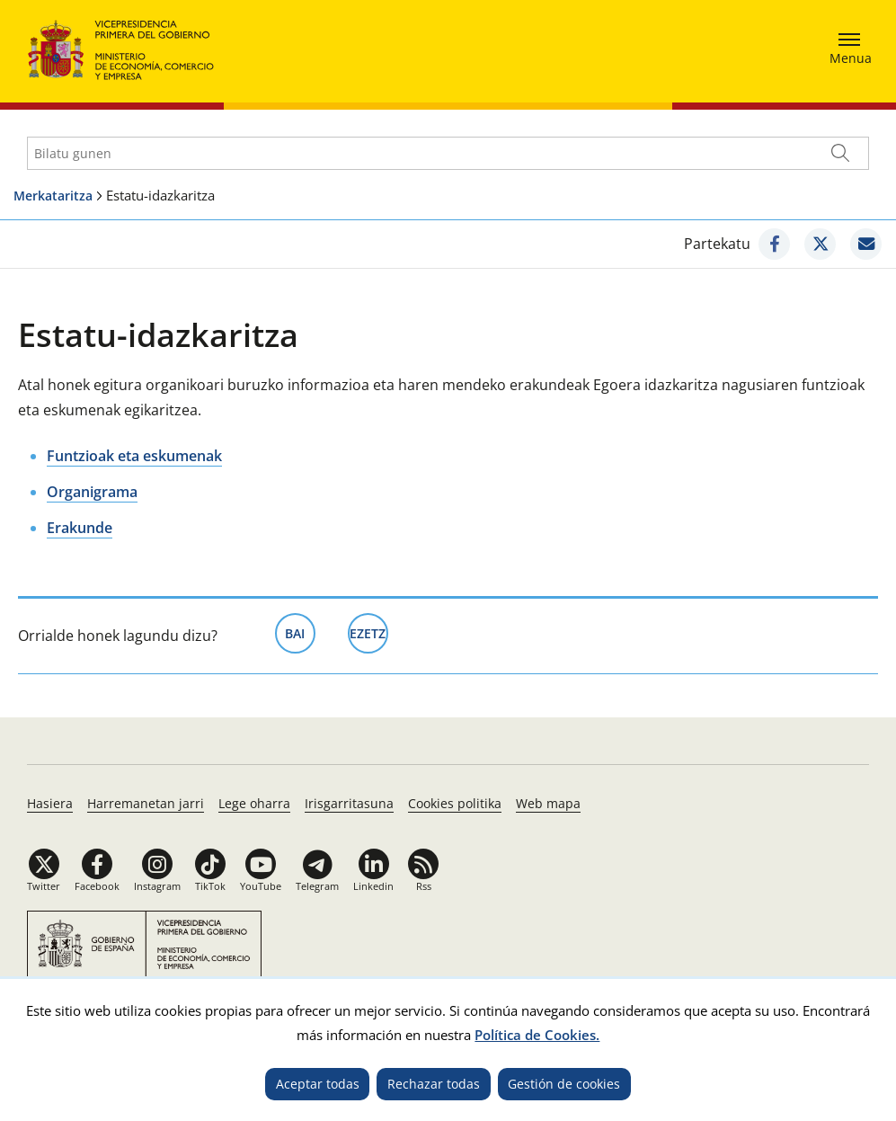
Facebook (97, 886)
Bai (300, 632)
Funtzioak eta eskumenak (134, 456)
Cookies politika (454, 803)
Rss (423, 886)
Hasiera (50, 803)
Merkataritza (53, 195)
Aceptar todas (317, 1083)
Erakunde (79, 528)
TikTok (210, 886)
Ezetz (369, 632)
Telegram (317, 886)
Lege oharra (254, 803)
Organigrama (92, 492)
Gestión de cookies (564, 1083)
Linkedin (373, 886)
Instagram (157, 886)
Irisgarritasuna (349, 803)
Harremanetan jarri (145, 803)
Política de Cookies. (537, 1035)
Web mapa (548, 803)
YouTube (260, 886)
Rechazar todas (433, 1083)
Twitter (43, 886)
